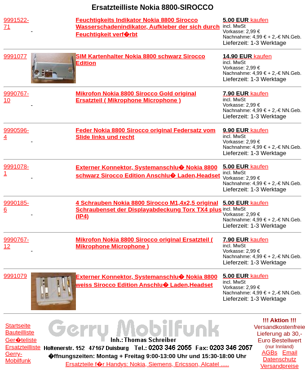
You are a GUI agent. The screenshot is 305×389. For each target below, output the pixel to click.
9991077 (15, 56)
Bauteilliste (19, 332)
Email (290, 352)
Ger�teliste (21, 340)
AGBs (270, 352)
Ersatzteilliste (23, 347)
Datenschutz (279, 359)
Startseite (18, 325)
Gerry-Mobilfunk (18, 357)
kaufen (246, 20)
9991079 (15, 275)
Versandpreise (280, 366)
